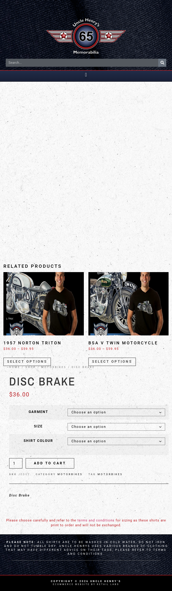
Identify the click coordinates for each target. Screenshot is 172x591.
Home (14, 367)
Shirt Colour (38, 441)
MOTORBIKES (53, 367)
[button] (86, 7)
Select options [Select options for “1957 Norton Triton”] (27, 362)
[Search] (162, 63)
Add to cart (50, 463)
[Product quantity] (15, 463)
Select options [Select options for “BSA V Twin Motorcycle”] (112, 362)
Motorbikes (110, 474)
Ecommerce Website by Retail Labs (86, 584)
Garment (38, 412)
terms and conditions (96, 520)
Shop (30, 367)
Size (38, 426)
